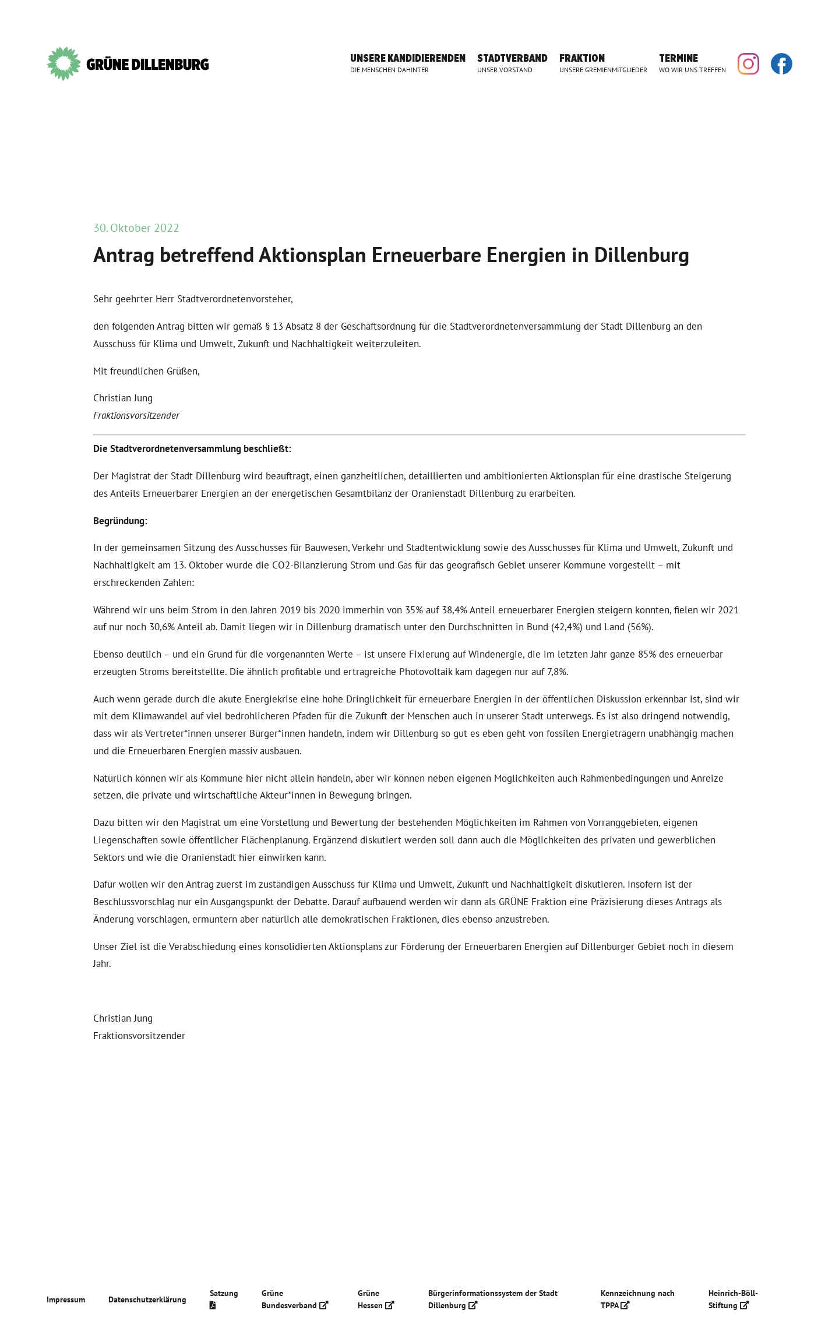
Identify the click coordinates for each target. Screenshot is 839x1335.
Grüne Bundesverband (295, 1299)
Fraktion (603, 63)
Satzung (224, 1298)
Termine (692, 63)
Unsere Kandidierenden (408, 63)
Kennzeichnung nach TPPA (638, 1299)
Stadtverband (512, 63)
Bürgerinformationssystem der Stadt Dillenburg (493, 1299)
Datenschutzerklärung (147, 1299)
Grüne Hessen (376, 1299)
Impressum (66, 1299)
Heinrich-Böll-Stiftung (733, 1299)
